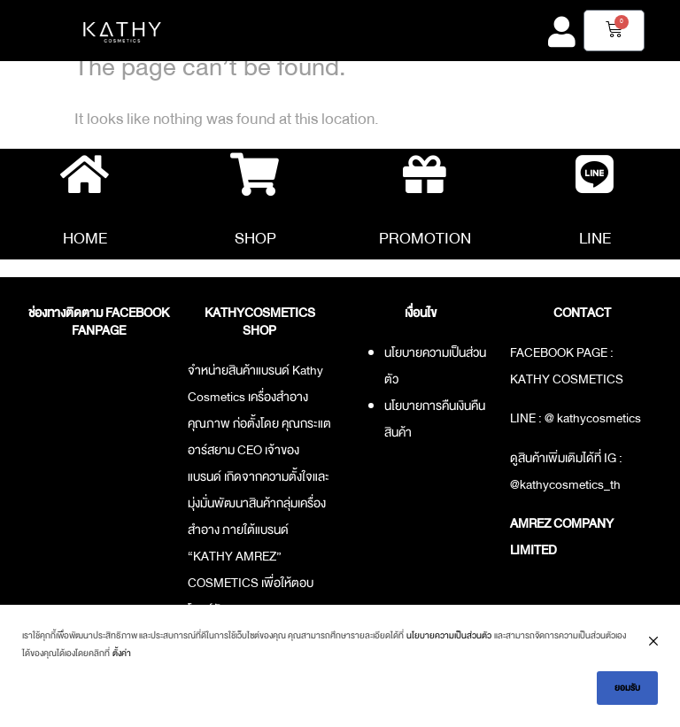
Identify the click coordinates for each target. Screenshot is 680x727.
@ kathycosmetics (593, 419)
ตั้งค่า (121, 653)
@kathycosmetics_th (565, 485)
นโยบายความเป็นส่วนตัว (448, 635)
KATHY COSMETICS (566, 380)
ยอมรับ (627, 687)
